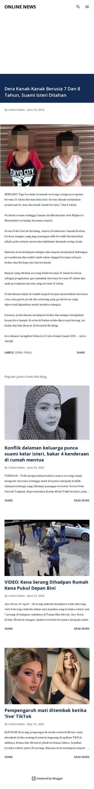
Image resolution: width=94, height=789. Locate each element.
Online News (20, 7)
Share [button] (81, 352)
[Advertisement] (47, 46)
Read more (81, 500)
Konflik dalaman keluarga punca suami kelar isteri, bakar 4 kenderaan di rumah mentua (47, 454)
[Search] (78, 6)
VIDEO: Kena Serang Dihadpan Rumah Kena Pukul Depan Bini (46, 585)
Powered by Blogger (47, 778)
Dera (18, 352)
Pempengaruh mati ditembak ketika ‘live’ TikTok (45, 713)
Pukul (28, 352)
